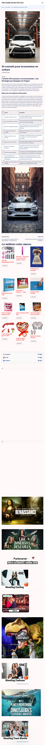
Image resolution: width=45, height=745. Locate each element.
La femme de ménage (34, 269)
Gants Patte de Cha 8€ (35, 336)
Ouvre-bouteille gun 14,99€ (7, 334)
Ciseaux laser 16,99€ (34, 292)
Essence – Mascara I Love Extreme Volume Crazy (22, 258)
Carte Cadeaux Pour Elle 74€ (35, 313)
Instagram (7, 354)
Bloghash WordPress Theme (22, 742)
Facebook (7, 360)
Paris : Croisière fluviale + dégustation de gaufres (14, 732)
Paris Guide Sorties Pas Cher (13, 3)
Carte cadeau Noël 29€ (22, 313)
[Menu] (42, 2)
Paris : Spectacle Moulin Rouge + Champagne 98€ (14, 729)
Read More (5, 265)
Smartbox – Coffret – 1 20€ (21, 291)
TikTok (6, 357)
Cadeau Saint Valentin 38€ (20, 339)
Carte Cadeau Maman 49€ (6, 313)
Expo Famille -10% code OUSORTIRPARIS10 (11, 724)
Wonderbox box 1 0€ (7, 294)
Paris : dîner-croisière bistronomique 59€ (12, 735)
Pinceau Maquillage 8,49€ (8, 261)
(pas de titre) (5, 727)
